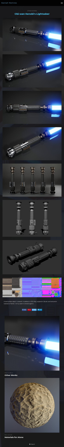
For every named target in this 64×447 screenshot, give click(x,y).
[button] (32, 444)
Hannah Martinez (9, 3)
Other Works (32, 11)
